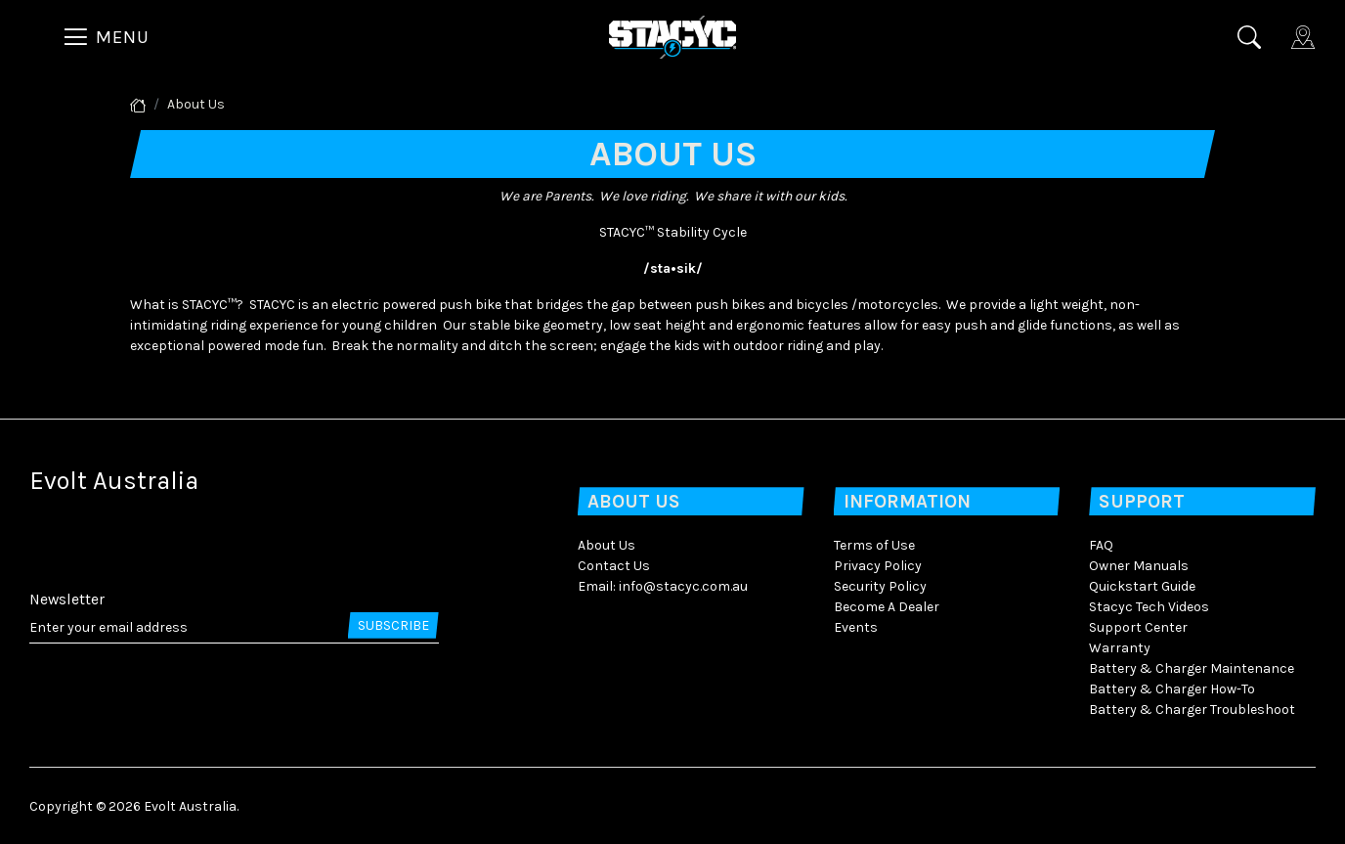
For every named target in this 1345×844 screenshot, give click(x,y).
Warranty (1119, 648)
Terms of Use (874, 545)
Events (856, 627)
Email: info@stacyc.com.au (663, 586)
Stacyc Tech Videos (1149, 607)
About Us (606, 545)
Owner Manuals (1139, 565)
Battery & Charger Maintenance (1191, 668)
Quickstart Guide (1142, 586)
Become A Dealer (886, 607)
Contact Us (614, 565)
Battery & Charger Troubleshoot (1192, 709)
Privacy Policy (878, 565)
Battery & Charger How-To (1172, 689)
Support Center (1138, 627)
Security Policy (880, 586)
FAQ (1101, 545)
